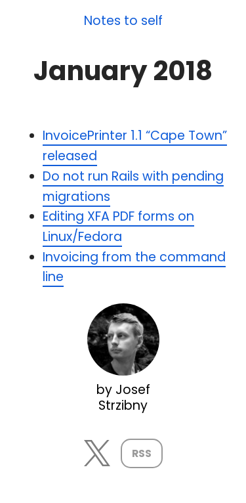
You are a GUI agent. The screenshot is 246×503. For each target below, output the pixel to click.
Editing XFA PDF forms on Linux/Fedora (118, 227)
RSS (142, 453)
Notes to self (123, 21)
